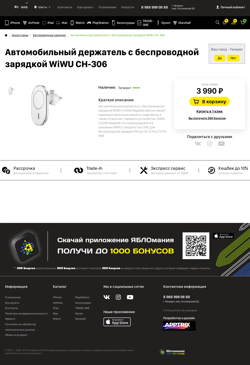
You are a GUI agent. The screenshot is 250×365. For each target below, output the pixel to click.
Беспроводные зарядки (49, 35)
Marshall (184, 23)
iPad (50, 23)
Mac (65, 23)
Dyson (165, 23)
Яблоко (19, 7)
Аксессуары (126, 23)
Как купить (85, 7)
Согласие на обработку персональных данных (20, 327)
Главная (6, 35)
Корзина (242, 22)
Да (220, 58)
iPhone (15, 23)
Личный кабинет (232, 7)
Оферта (10, 318)
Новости (127, 7)
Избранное (225, 22)
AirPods (33, 23)
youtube (221, 143)
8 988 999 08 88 (154, 7)
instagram (209, 143)
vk (198, 144)
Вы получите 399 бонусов (207, 118)
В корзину (214, 101)
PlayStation (101, 23)
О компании (107, 7)
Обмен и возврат (16, 335)
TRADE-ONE (148, 23)
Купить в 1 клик (209, 111)
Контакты (65, 7)
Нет (233, 58)
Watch (80, 23)
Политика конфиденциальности (26, 313)
